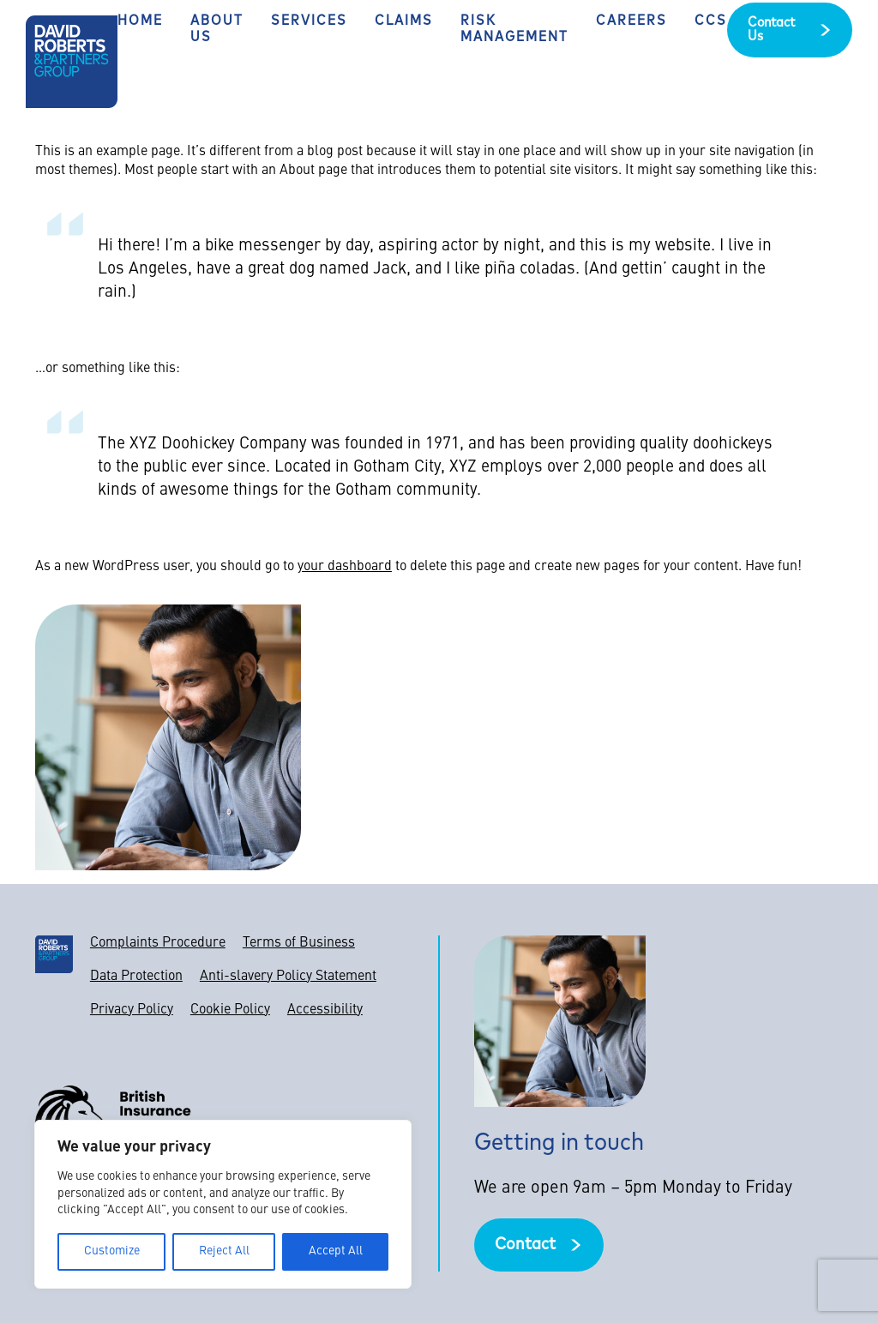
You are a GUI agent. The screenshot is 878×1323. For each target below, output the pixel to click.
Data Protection (136, 976)
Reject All (224, 1251)
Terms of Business (299, 943)
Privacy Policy (131, 1010)
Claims (404, 21)
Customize (112, 1251)
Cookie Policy (230, 1010)
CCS (711, 21)
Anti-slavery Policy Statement (288, 976)
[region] (223, 1204)
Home (140, 21)
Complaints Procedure (158, 943)
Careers (631, 21)
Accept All (336, 1251)
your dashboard (345, 567)
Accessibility (325, 1010)
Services (309, 21)
